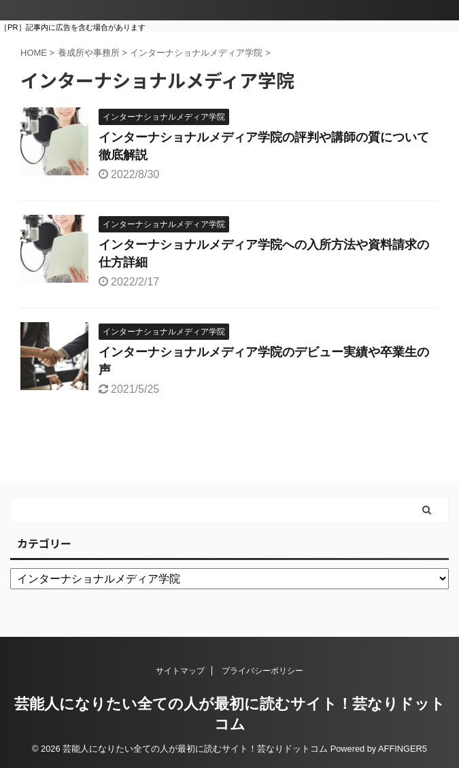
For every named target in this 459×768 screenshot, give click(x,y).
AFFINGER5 (402, 749)
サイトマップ (180, 671)
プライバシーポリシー (262, 671)
